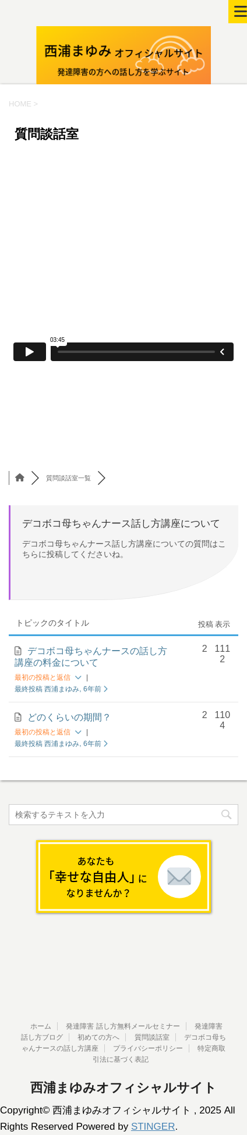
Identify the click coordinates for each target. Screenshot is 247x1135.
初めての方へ (98, 1037)
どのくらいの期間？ (69, 717)
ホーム (40, 1026)
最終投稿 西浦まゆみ (61, 689)
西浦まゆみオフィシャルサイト (123, 1087)
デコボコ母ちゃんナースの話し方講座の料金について (91, 657)
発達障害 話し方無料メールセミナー (122, 1026)
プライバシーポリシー (148, 1048)
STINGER (153, 1126)
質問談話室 (152, 1037)
